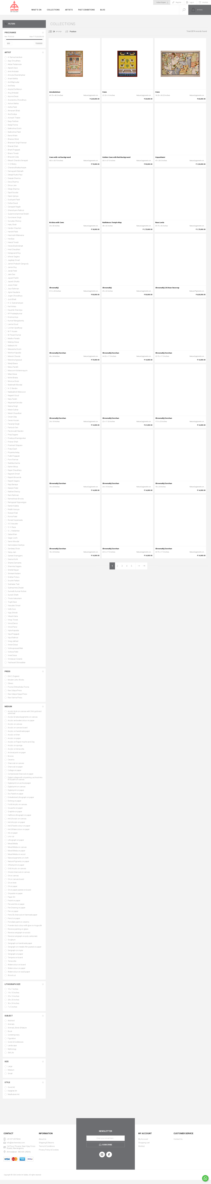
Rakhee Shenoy (14, 492)
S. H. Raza (12, 527)
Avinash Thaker (14, 118)
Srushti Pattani (13, 581)
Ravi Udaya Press (15, 690)
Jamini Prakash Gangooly (18, 264)
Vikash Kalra (13, 616)
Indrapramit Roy (14, 253)
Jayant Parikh (13, 278)
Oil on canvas (13, 876)
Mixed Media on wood (16, 854)
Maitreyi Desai (13, 342)
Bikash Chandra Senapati (18, 160)
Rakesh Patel (13, 488)
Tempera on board (15, 958)
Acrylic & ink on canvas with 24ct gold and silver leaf (24, 712)
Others (10, 683)
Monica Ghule (13, 381)
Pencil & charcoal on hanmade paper (22, 915)
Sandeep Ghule (14, 549)
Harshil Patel (13, 232)
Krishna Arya (13, 317)
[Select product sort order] (75, 31)
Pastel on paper (14, 901)
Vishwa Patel (13, 652)
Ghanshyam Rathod (16, 210)
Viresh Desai (13, 645)
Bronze (10, 756)
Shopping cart (144, 1143)
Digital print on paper (16, 790)
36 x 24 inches (13, 1003)
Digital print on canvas (16, 787)
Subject (9, 1016)
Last (144, 565)
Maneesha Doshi (14, 349)
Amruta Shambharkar (16, 75)
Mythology (12, 1049)
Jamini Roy (12, 267)
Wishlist (141, 1146)
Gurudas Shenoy (14, 221)
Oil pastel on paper (15, 893)
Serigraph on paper (15, 954)
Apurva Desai (13, 96)
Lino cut (11, 836)
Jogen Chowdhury (15, 296)
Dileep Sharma (13, 189)
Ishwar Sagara (13, 257)
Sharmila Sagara (14, 566)
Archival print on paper (17, 753)
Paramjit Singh (13, 424)
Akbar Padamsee (15, 64)
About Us (42, 1139)
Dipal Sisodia (13, 193)
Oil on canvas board (16, 879)
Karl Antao (12, 306)
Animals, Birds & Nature (17, 1028)
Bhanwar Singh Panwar (17, 143)
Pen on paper (13, 911)
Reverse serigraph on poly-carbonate (22, 936)
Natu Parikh (12, 399)
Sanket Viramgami (15, 556)
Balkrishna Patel (14, 132)
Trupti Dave (12, 602)
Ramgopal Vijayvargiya (17, 502)
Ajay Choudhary (14, 61)
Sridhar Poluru (13, 577)
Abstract (11, 1021)
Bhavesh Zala (13, 157)
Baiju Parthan (13, 121)
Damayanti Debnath (15, 171)
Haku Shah (12, 225)
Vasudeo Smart (14, 606)
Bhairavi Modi (13, 139)
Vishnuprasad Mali (15, 648)
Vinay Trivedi (13, 620)
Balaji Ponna (13, 125)
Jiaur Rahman (13, 289)
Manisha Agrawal (15, 360)
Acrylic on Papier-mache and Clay (21, 742)
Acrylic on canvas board (17, 728)
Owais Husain (13, 420)
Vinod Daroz (13, 623)
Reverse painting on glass (18, 929)
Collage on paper (14, 770)
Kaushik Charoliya (15, 310)
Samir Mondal (13, 541)
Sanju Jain (12, 552)
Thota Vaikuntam (15, 598)
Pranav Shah (13, 442)
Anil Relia (11, 86)
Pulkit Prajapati (14, 456)
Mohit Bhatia (13, 378)
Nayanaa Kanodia (15, 403)
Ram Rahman (13, 495)
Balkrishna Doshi (14, 128)
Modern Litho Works (16, 680)
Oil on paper (12, 886)
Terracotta (12, 961)
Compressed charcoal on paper (20, 774)
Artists (68, 10)
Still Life (11, 1053)
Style (7, 1082)
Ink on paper (13, 833)
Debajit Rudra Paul (15, 175)
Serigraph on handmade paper (20, 943)
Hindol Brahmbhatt (15, 246)
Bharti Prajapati (14, 150)
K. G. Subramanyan (15, 303)
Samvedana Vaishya (16, 545)
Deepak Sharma (14, 178)
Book (10, 1031)
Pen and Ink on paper (16, 904)
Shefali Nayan (13, 570)
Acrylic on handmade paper (19, 731)
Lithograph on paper (16, 840)
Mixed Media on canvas (17, 847)
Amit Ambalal (13, 71)
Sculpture (11, 940)
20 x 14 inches (13, 996)
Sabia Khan (12, 534)
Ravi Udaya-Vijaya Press (17, 694)
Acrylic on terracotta (16, 749)
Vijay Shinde (12, 613)
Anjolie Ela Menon (15, 89)
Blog (102, 10)
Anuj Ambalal (13, 93)
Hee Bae (11, 239)
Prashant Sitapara (15, 445)
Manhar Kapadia (14, 353)
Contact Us (178, 1139)
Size (7, 1062)
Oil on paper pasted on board (19, 890)
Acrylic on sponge (15, 745)
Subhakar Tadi (13, 584)
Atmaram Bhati (14, 111)
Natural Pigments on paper (18, 861)
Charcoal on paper (15, 767)
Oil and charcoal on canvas (19, 872)
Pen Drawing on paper (16, 908)
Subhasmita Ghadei (16, 588)
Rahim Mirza (13, 467)
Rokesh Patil (13, 513)
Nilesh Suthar (13, 410)
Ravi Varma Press (15, 698)
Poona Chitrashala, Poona (18, 687)
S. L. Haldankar (14, 531)
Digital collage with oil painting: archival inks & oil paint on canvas (25, 778)
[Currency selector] (161, 2)
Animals (11, 1024)
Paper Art (11, 897)
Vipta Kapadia (13, 630)
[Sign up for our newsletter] (105, 1138)
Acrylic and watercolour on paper (21, 720)
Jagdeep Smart (14, 260)
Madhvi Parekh (14, 338)
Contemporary (13, 1035)
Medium (8, 706)
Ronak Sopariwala (15, 520)
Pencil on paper (14, 918)
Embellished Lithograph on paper (21, 797)
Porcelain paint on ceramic (18, 922)
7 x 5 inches (12, 1007)
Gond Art (11, 1087)
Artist (8, 52)
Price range (10, 33)
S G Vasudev (13, 524)
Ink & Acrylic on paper (16, 822)
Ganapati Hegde (14, 207)
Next (138, 565)
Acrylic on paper (14, 738)
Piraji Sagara (13, 435)
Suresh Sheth (13, 595)
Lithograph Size (12, 984)
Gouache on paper (15, 808)
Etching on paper (14, 801)
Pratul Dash (12, 449)
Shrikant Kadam (14, 573)
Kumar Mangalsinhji (16, 321)
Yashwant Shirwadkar (16, 662)
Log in (192, 2)
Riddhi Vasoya (13, 509)
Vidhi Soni (12, 609)
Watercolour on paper (16, 968)
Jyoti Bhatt (12, 299)
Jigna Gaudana (14, 292)
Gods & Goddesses (15, 1042)
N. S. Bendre (12, 388)
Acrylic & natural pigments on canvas (23, 717)
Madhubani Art (13, 1094)
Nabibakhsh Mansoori (17, 392)
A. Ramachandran (15, 57)
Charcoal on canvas (16, 763)
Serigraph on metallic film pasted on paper (24, 947)
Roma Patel (12, 517)
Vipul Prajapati (13, 634)
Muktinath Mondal (15, 385)
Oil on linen (12, 883)
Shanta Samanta (14, 563)
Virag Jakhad (13, 641)
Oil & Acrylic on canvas (17, 868)
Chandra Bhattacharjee (17, 168)
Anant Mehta (13, 79)
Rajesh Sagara (13, 481)
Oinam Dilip (12, 417)
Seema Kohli (13, 559)
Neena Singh (13, 406)
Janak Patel (12, 271)
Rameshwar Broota (16, 499)
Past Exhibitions (86, 10)
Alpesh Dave (13, 68)
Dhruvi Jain (12, 185)
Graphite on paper (15, 812)
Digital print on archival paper (19, 783)
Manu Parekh (13, 367)
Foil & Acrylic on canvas (17, 804)
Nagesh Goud (13, 395)
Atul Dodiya (12, 114)
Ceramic (11, 760)
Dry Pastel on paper (15, 794)
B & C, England (13, 676)
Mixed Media (13, 844)
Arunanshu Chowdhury (17, 100)
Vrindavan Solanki (15, 659)
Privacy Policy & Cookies (49, 1150)
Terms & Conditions (47, 1146)
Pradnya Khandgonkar (17, 438)
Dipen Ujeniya (13, 196)
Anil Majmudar (13, 82)
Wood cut (12, 975)
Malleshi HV (12, 346)
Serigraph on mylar (15, 950)
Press (7, 671)
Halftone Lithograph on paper (19, 815)
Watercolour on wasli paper (19, 972)
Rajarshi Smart (14, 474)
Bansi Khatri (12, 136)
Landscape (12, 1046)
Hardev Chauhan (14, 228)
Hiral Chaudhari (14, 249)
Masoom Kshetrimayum (18, 371)
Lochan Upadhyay (15, 328)
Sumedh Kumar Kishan (17, 591)
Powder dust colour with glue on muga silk (25, 925)
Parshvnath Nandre (15, 431)
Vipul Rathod (13, 638)
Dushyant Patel (14, 200)
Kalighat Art (12, 1091)
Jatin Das (11, 274)
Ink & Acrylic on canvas (17, 819)
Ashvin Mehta (13, 103)
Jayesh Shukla (13, 282)
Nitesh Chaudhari (15, 413)
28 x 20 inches (13, 1000)
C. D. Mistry (12, 164)
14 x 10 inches (13, 993)
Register (178, 2)
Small (10, 1073)
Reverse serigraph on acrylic (19, 933)
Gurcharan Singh (14, 217)
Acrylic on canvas (15, 724)
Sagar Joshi (12, 538)
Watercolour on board (17, 965)
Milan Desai (12, 374)
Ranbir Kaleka (13, 506)
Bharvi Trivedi (13, 153)
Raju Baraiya (13, 484)
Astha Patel (12, 107)
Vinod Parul (12, 627)
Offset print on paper (16, 865)
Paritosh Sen (13, 427)
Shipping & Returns (46, 1143)
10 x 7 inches (13, 989)
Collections (53, 10)
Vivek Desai (12, 655)
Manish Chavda (14, 356)
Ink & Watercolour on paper (19, 829)
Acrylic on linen (14, 735)
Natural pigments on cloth (18, 858)
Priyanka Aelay (13, 452)
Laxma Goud (13, 324)
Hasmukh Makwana (16, 235)
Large (10, 1066)
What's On (36, 10)
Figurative (12, 1038)
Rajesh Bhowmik (14, 477)
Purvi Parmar (13, 460)
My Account (143, 1139)
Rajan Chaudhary (15, 470)
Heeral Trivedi (13, 242)
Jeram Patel (12, 285)
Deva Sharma (13, 182)
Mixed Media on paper (16, 851)
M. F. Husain (12, 331)
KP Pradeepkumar (15, 314)
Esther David (13, 203)
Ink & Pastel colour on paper (19, 826)
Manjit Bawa (13, 363)
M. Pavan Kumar (14, 335)
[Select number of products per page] (52, 31)
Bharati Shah (13, 146)
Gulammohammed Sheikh (18, 214)
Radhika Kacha (14, 463)
